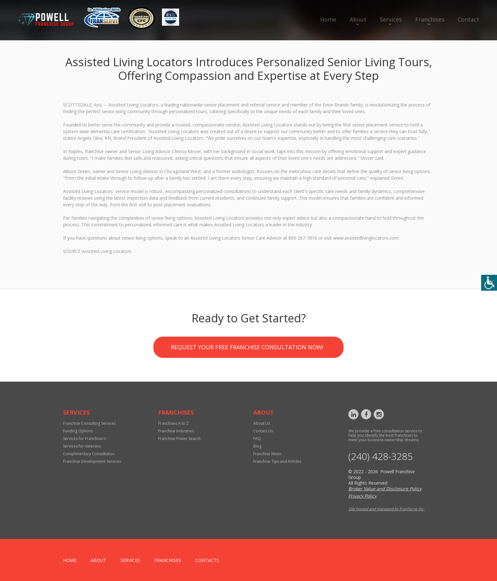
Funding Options (78, 431)
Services (391, 19)
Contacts (207, 560)
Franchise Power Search (179, 438)
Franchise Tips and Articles (277, 461)
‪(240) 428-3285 (380, 456)
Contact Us (263, 431)
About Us (261, 423)
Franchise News (267, 453)
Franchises (429, 19)
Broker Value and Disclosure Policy (385, 489)
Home (328, 19)
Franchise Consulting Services (89, 423)
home (69, 560)
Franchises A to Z (173, 423)
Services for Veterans (82, 446)
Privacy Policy (362, 496)
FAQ (257, 438)
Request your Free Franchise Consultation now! (247, 392)
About (358, 19)
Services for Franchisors (84, 438)
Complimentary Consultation (89, 453)
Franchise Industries (176, 431)
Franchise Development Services (92, 461)
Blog (257, 446)
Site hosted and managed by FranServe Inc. (386, 509)
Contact (468, 19)
